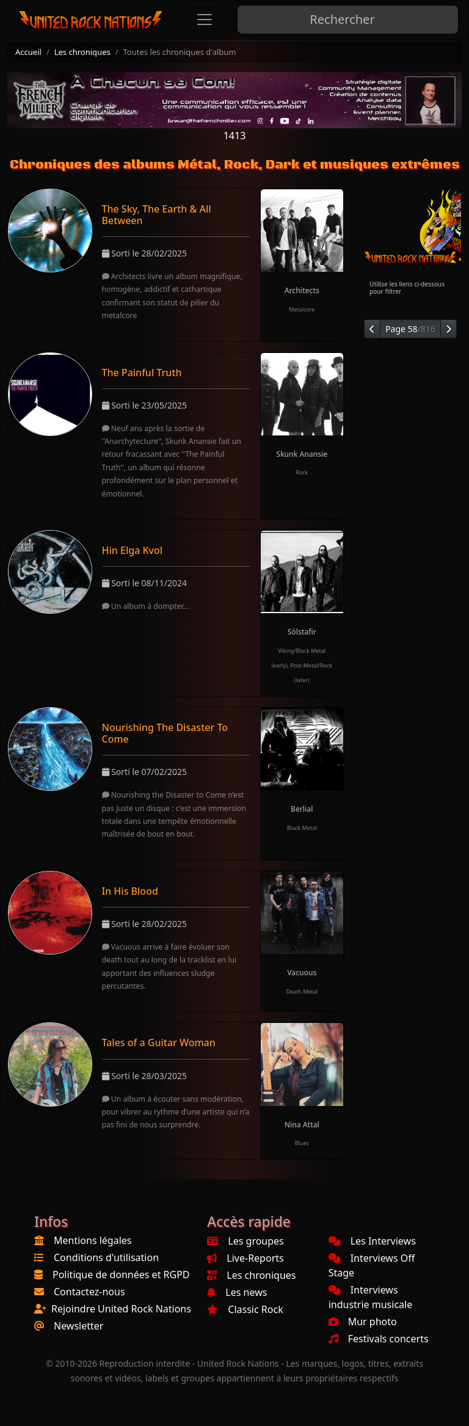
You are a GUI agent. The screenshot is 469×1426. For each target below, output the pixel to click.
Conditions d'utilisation (106, 1257)
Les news (237, 1292)
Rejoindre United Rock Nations (121, 1308)
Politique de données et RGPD (121, 1274)
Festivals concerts (379, 1338)
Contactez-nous (89, 1291)
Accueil (28, 51)
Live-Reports (245, 1258)
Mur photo (363, 1321)
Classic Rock (245, 1309)
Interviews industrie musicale (371, 1297)
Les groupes (245, 1241)
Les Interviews (372, 1241)
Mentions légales (93, 1240)
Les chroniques (82, 51)
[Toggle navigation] (204, 19)
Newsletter (78, 1326)
